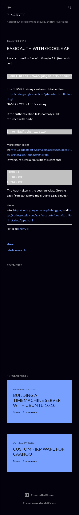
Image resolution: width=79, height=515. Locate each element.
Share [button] (10, 244)
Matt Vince (49, 503)
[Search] (69, 7)
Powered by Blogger (39, 495)
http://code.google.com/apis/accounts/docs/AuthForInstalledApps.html (39, 215)
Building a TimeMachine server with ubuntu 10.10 (37, 400)
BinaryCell (18, 15)
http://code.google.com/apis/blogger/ (37, 210)
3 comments (30, 412)
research (20, 250)
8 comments (30, 461)
